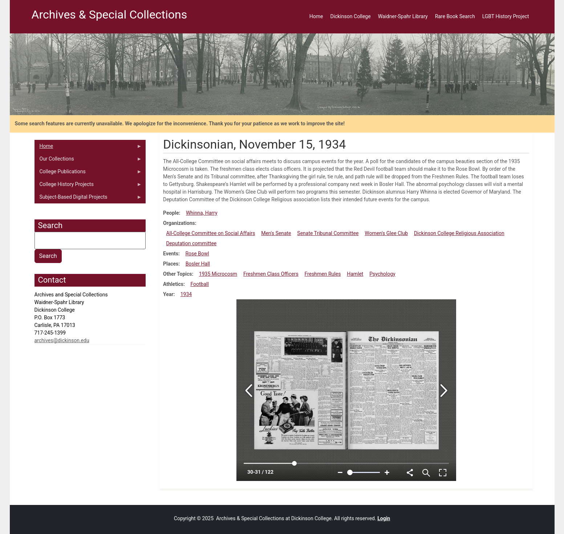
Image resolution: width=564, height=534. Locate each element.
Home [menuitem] (316, 16)
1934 (186, 294)
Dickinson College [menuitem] (350, 16)
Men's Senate (276, 233)
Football (199, 284)
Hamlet (355, 274)
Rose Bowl (197, 253)
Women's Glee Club (386, 233)
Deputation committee (191, 243)
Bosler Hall (198, 264)
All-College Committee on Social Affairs (210, 233)
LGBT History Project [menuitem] (505, 16)
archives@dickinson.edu (62, 340)
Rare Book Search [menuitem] (455, 16)
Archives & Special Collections (109, 14)
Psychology (382, 274)
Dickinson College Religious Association (459, 233)
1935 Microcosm (218, 274)
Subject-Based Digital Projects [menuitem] (88, 198)
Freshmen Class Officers (271, 274)
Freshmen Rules (323, 274)
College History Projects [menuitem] (88, 186)
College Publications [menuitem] (88, 173)
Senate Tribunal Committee (327, 233)
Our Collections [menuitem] (88, 160)
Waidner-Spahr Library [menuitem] (403, 16)
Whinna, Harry (202, 213)
